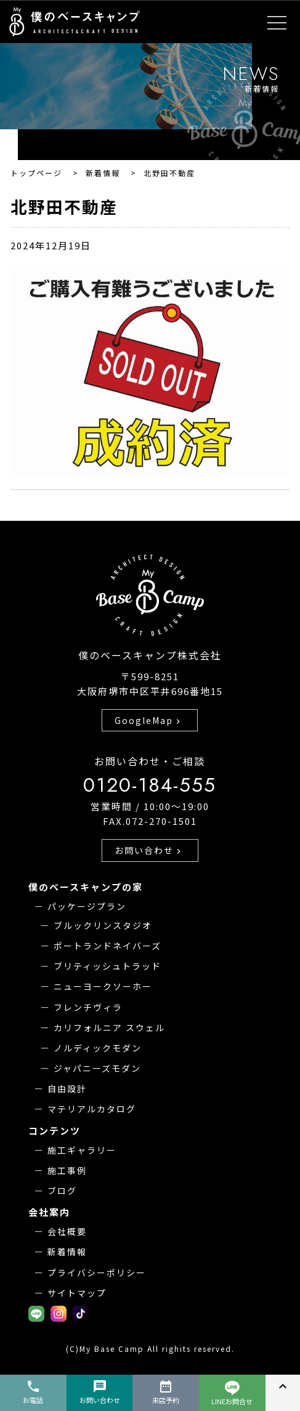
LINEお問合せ (232, 1393)
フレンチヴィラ (88, 1007)
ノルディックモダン (98, 1048)
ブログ (62, 1190)
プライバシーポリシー (96, 1272)
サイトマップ (77, 1293)
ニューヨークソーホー (103, 986)
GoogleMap (149, 720)
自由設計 (67, 1088)
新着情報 (67, 1251)
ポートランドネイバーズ (107, 945)
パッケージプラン (86, 906)
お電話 (33, 1392)
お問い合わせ (149, 850)
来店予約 (165, 1392)
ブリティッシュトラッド (107, 966)
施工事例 (67, 1170)
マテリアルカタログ (91, 1109)
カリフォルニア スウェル (109, 1027)
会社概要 (67, 1231)
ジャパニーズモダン (97, 1068)
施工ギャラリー (81, 1150)
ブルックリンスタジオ (103, 925)
